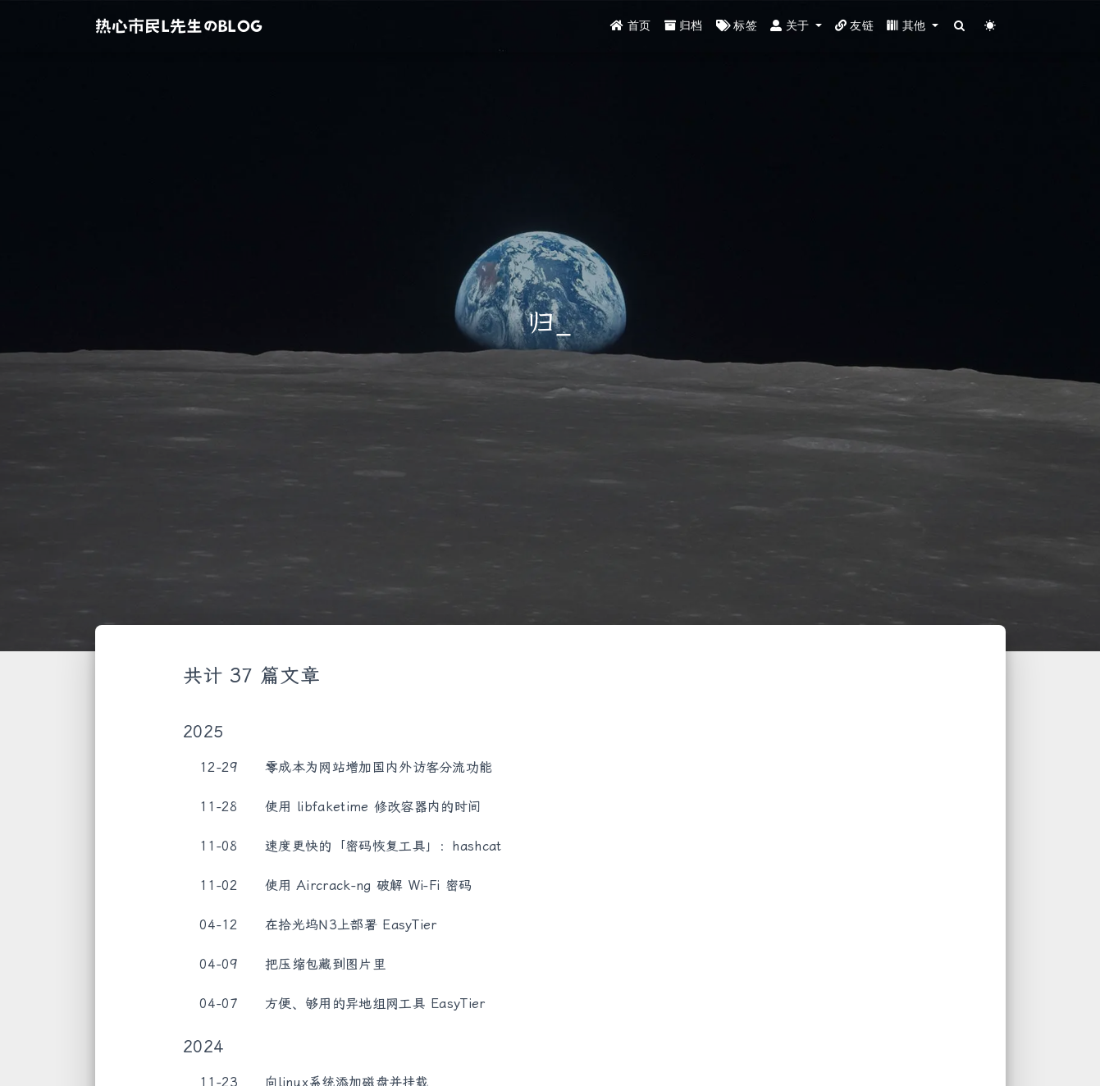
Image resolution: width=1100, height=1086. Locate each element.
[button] (796, 26)
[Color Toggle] (990, 26)
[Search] (960, 26)
